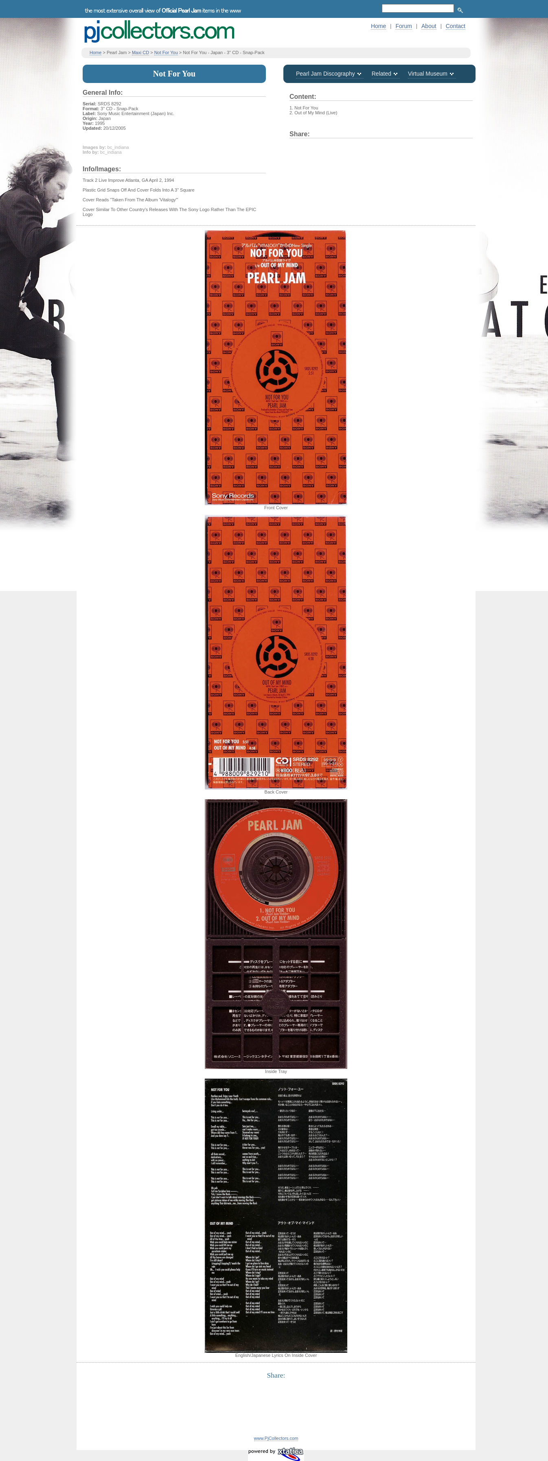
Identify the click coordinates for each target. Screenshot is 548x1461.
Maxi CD (140, 52)
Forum (403, 26)
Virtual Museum (427, 73)
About (428, 26)
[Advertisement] (276, 1412)
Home (378, 26)
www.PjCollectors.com (276, 1438)
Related (381, 73)
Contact (455, 26)
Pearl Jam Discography (325, 73)
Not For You (166, 52)
